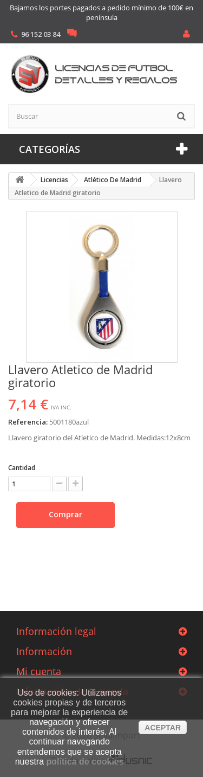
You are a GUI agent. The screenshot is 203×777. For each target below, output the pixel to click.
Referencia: (28, 422)
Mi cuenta (38, 671)
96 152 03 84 (40, 34)
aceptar (163, 727)
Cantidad (21, 467)
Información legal (56, 631)
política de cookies (85, 761)
